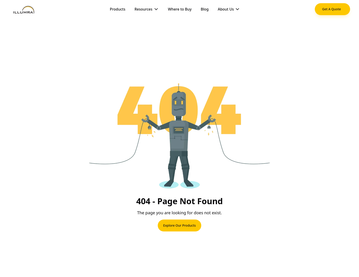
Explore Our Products (179, 225)
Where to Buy (180, 9)
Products (117, 9)
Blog (205, 9)
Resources (146, 9)
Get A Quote (331, 9)
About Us (229, 9)
